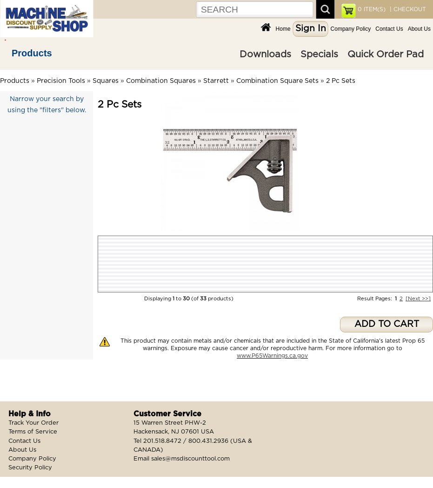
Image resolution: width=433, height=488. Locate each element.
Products (32, 53)
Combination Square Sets (277, 81)
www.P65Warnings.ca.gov (272, 356)
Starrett (216, 81)
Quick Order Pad (385, 54)
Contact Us (389, 29)
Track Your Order (33, 423)
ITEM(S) (372, 9)
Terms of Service (32, 432)
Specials (319, 54)
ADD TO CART (386, 324)
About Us (419, 29)
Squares (106, 81)
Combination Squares (161, 81)
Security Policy (30, 468)
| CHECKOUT (407, 9)
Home (283, 29)
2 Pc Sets (340, 81)
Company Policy (351, 29)
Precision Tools (61, 81)
